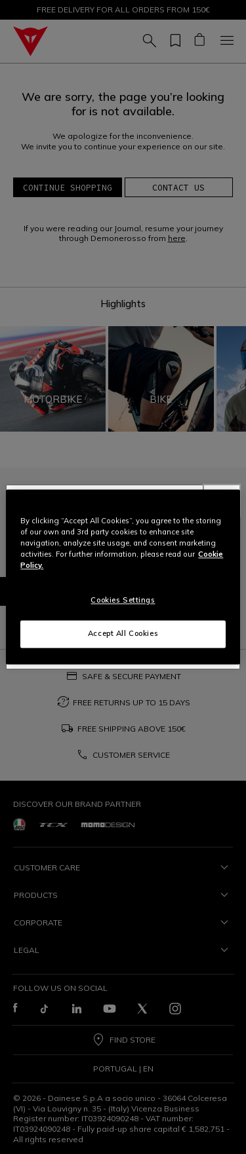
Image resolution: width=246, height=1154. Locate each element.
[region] (122, 576)
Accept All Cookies (123, 634)
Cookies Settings (123, 600)
